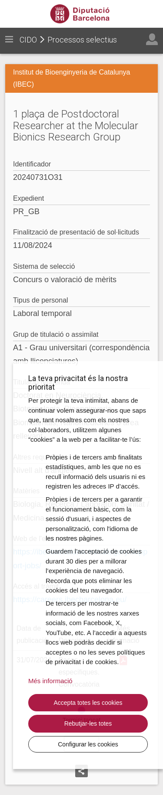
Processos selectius (82, 39)
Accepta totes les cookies (88, 702)
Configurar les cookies (88, 744)
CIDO (28, 39)
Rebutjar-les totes (88, 723)
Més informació (50, 680)
